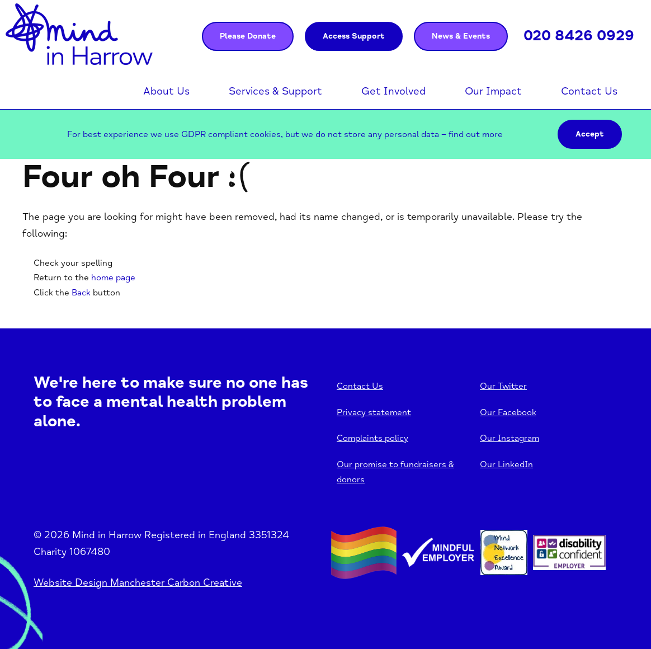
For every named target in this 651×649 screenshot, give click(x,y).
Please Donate (248, 36)
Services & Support (275, 91)
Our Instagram (509, 438)
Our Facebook (508, 412)
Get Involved (393, 91)
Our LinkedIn (506, 464)
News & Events (461, 36)
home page (113, 277)
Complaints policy (372, 438)
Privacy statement (374, 412)
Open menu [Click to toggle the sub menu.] (195, 91)
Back (81, 292)
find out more (476, 134)
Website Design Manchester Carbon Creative (138, 582)
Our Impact (493, 91)
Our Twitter (503, 386)
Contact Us (589, 91)
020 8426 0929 (578, 36)
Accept (589, 134)
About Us (166, 91)
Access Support (354, 36)
